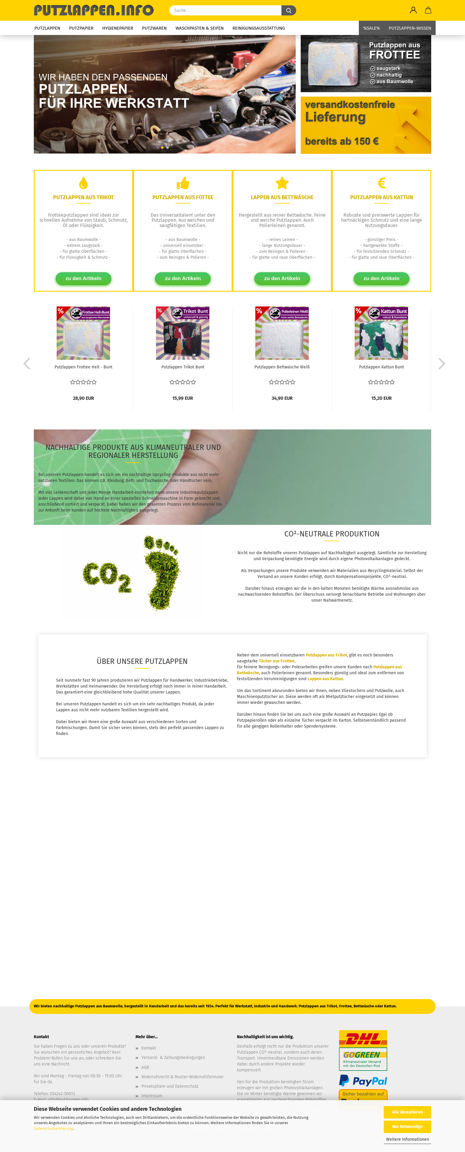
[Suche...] (288, 10)
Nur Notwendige (407, 1126)
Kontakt (148, 1048)
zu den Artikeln (83, 278)
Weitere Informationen (407, 1139)
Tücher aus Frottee (276, 661)
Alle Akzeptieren (407, 1112)
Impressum (152, 1095)
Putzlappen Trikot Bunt (182, 367)
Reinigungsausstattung (258, 28)
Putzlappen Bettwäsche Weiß (282, 367)
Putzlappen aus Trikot (83, 197)
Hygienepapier (117, 28)
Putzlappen (47, 28)
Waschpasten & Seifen (200, 28)
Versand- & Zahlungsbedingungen (173, 1057)
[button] (413, 10)
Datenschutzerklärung (53, 1128)
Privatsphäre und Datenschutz (169, 1086)
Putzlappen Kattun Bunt (381, 367)
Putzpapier (81, 28)
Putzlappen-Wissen (410, 28)
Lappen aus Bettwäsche (282, 197)
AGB (145, 1067)
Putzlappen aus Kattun (381, 197)
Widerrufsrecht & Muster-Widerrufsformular (182, 1076)
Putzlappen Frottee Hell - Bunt (83, 367)
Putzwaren (154, 28)
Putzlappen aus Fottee (182, 197)
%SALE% (371, 28)
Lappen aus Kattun (325, 678)
